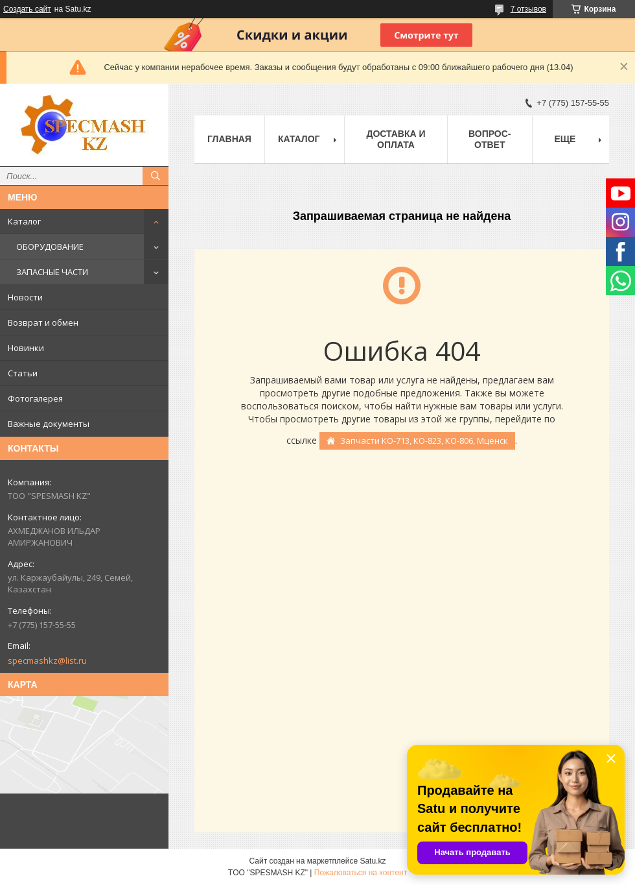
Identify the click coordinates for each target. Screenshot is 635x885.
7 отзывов (528, 9)
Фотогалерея (35, 398)
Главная (229, 139)
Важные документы (48, 424)
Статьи (23, 373)
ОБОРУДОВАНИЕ (50, 246)
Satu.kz (373, 861)
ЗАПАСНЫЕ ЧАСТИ (52, 272)
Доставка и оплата (395, 139)
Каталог (24, 221)
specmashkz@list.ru (47, 660)
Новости (25, 297)
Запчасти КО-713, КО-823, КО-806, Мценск (424, 440)
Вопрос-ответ (489, 139)
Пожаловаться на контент (360, 872)
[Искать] (155, 176)
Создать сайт (27, 9)
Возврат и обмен (43, 322)
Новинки (26, 348)
